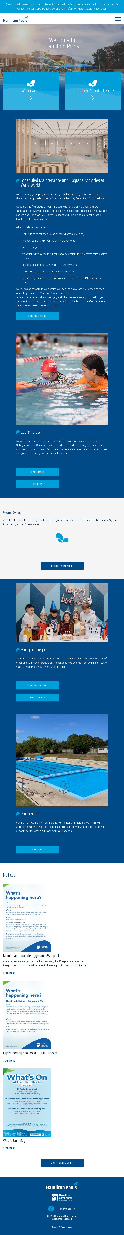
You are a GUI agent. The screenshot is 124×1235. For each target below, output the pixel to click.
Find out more (37, 316)
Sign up (37, 484)
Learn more (37, 472)
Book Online (37, 698)
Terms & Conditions (62, 1227)
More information (62, 1163)
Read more (37, 850)
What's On (67, 4)
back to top (65, 1208)
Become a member (62, 566)
